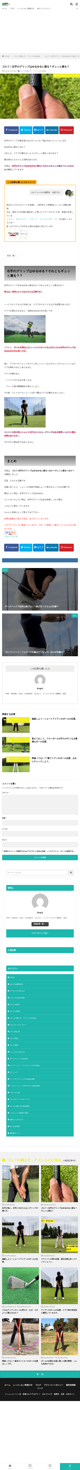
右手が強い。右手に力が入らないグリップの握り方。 (20, 1209)
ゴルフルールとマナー (18, 1025)
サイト (4, 840)
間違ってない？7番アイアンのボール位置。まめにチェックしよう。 (54, 760)
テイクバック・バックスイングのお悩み (25, 1065)
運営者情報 (71, 1385)
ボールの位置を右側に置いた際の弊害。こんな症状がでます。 (59, 1362)
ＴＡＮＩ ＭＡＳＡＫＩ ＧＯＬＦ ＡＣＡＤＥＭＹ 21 (31, 219)
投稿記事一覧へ (39, 924)
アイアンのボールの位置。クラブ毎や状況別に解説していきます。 (59, 1311)
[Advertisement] (40, 31)
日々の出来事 (15, 1126)
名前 (4, 818)
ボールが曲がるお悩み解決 (20, 1106)
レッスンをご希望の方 (26, 8)
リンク (40, 1388)
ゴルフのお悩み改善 (17, 998)
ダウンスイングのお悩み (19, 1059)
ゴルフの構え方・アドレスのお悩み (27, 56)
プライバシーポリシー (53, 1385)
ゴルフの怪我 (15, 1011)
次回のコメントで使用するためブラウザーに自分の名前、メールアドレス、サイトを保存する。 (39, 851)
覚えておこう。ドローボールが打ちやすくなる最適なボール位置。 (54, 740)
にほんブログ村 (11, 536)
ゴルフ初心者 (15, 1031)
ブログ (12, 8)
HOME (7, 56)
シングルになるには (17, 1052)
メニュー (50, 1466)
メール (5, 829)
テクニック (14, 1072)
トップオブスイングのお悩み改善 (22, 1079)
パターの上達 (15, 1092)
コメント (5, 792)
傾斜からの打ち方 (16, 1120)
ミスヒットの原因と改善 (19, 1113)
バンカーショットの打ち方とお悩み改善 (25, 1086)
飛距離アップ (15, 1133)
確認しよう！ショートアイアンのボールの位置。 (54, 718)
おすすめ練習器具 (16, 984)
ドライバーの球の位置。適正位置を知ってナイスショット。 (59, 1260)
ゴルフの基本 (15, 1004)
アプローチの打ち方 (17, 991)
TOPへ (70, 1466)
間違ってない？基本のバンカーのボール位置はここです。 (20, 1362)
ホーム (4, 8)
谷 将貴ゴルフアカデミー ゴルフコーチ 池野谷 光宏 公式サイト (47, 1394)
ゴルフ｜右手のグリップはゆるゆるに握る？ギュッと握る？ (59, 1209)
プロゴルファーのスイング (20, 1099)
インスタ (30, 1466)
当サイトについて (43, 8)
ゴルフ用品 (14, 1038)
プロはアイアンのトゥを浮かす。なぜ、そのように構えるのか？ (20, 1311)
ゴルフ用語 (14, 1045)
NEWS (12, 977)
